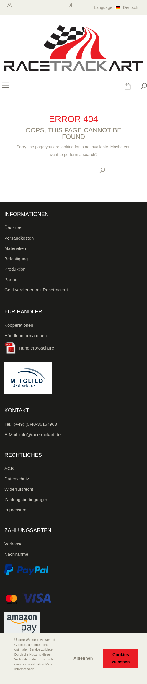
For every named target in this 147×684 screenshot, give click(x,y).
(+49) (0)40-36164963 (35, 424)
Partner (11, 279)
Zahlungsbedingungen (26, 499)
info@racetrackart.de (40, 434)
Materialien (15, 248)
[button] (9, 677)
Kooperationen (18, 325)
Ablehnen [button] (83, 658)
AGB (9, 468)
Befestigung (16, 258)
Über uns (13, 227)
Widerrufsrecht (18, 489)
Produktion (15, 269)
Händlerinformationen (25, 335)
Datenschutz (16, 478)
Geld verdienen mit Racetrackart (36, 289)
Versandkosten (19, 238)
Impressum (15, 509)
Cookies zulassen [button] (121, 658)
